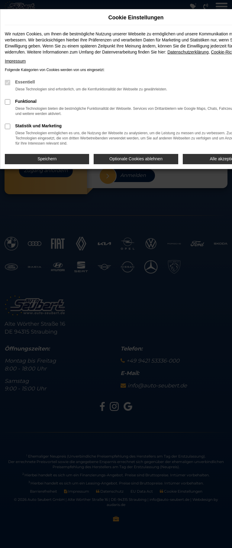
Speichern (46, 158)
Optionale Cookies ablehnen (136, 158)
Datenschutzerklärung (187, 52)
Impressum (15, 61)
